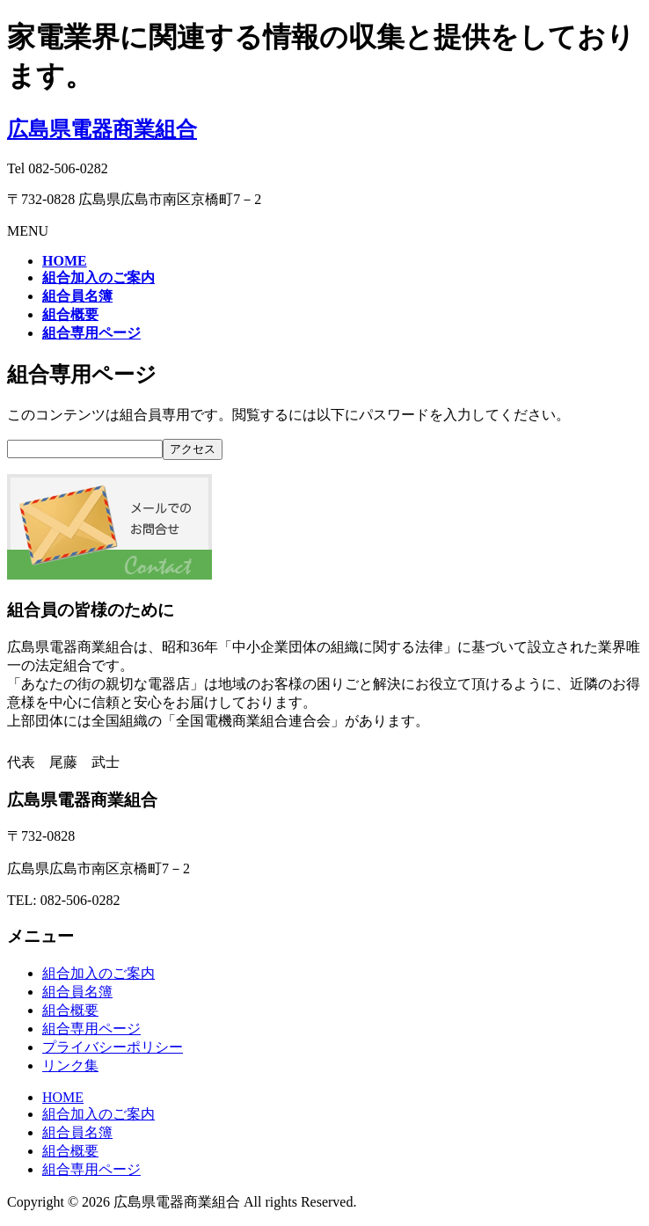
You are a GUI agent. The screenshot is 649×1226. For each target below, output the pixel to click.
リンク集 (70, 1065)
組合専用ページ (91, 1028)
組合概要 (70, 1010)
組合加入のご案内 (98, 973)
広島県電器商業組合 (102, 129)
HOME (63, 1097)
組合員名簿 (77, 991)
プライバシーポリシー (112, 1047)
